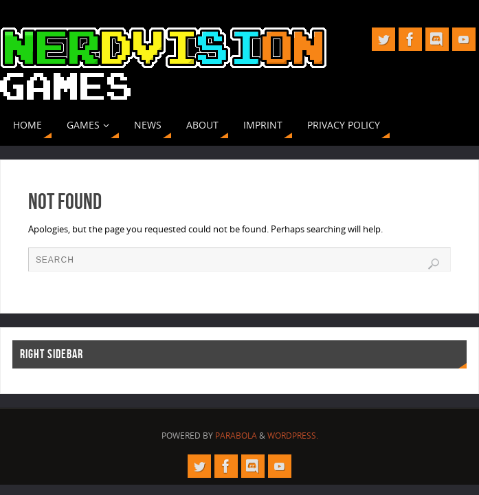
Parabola (236, 435)
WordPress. (292, 435)
